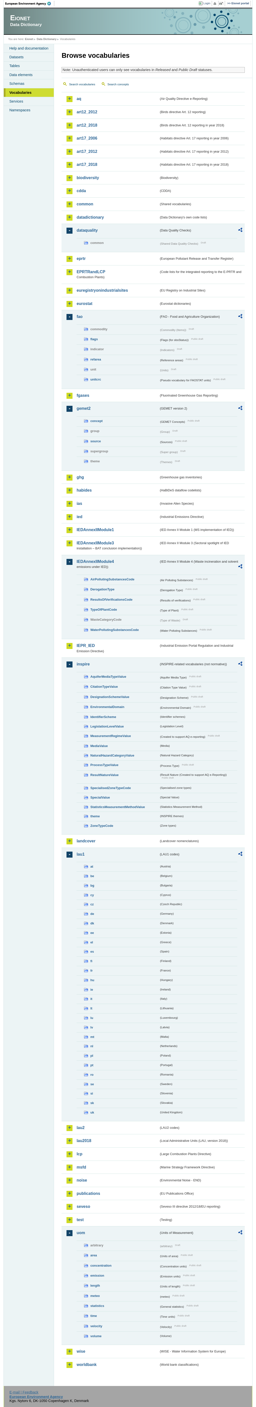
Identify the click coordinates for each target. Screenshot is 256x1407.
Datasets (16, 57)
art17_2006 (86, 138)
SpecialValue (100, 797)
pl (91, 1056)
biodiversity (87, 178)
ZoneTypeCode (101, 826)
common (84, 204)
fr (91, 970)
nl (91, 1046)
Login (206, 3)
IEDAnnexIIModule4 (95, 561)
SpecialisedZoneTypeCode (110, 788)
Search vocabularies (82, 84)
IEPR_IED (85, 645)
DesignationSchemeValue (109, 697)
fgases (82, 395)
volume (96, 1336)
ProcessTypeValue (104, 765)
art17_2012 (86, 151)
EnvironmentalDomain (107, 707)
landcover (86, 841)
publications (88, 1193)
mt (92, 1037)
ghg (80, 477)
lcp (79, 1154)
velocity (96, 1326)
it (91, 999)
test (80, 1220)
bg (92, 885)
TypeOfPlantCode (103, 609)
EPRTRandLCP (90, 272)
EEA (29, 3)
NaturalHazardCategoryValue (112, 755)
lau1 (80, 854)
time (93, 1316)
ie (91, 989)
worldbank (86, 1364)
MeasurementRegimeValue (110, 736)
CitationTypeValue (104, 686)
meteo (95, 1296)
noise (81, 1180)
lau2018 (83, 1141)
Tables (14, 66)
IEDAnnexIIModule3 (95, 543)
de (92, 914)
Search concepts (118, 84)
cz (92, 904)
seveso (83, 1206)
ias (79, 503)
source (95, 441)
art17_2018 (86, 164)
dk (92, 923)
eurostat (84, 303)
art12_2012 (86, 112)
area (93, 1255)
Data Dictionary (46, 39)
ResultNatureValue (104, 775)
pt (91, 1065)
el (91, 942)
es (92, 951)
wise (80, 1351)
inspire (83, 664)
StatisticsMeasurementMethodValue (117, 807)
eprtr (81, 258)
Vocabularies (20, 93)
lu (91, 1018)
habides (84, 490)
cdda (81, 191)
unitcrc (95, 379)
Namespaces (19, 110)
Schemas (16, 84)
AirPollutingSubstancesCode (112, 579)
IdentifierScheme (103, 717)
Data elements (20, 75)
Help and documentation (28, 48)
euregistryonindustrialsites (102, 290)
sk (92, 1103)
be (92, 876)
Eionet (29, 39)
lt (91, 1008)
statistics (97, 1306)
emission (97, 1275)
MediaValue (99, 746)
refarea (95, 359)
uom (80, 1233)
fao (79, 316)
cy (92, 895)
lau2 (80, 1128)
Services (16, 101)
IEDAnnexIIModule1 (95, 530)
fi (91, 961)
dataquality (87, 230)
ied (79, 517)
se (92, 1084)
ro (92, 1075)
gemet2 (83, 408)
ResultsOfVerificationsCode (111, 599)
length (95, 1285)
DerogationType (102, 589)
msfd (81, 1167)
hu (92, 980)
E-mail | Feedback (24, 1392)
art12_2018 (86, 125)
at (91, 866)
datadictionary (90, 217)
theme (95, 816)
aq (78, 99)
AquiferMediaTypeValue (108, 676)
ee (92, 933)
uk (92, 1112)
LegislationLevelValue (107, 726)
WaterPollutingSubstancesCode (114, 630)
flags (94, 339)
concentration (101, 1265)
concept (96, 421)
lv (91, 1027)
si (91, 1093)
